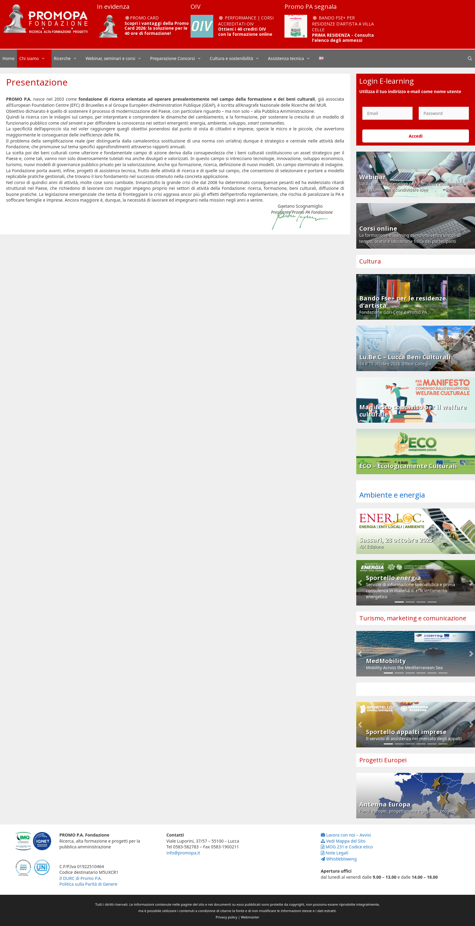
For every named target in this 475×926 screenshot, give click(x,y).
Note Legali (334, 853)
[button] (360, 583)
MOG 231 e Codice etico (347, 847)
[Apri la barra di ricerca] (470, 58)
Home (8, 58)
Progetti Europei (383, 760)
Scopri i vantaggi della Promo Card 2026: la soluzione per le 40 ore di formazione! (157, 28)
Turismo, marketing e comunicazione (412, 618)
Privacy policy (226, 917)
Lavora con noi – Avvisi (346, 835)
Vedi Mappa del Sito (343, 841)
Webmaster (250, 917)
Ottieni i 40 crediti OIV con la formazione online (245, 31)
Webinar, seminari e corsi (116, 58)
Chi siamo (35, 58)
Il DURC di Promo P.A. (80, 878)
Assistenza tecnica (292, 58)
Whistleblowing (339, 859)
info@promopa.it (183, 853)
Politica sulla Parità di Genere (88, 884)
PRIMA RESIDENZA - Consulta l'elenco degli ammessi (343, 37)
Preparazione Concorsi (179, 58)
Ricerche (68, 58)
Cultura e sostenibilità (238, 58)
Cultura (370, 261)
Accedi (416, 136)
